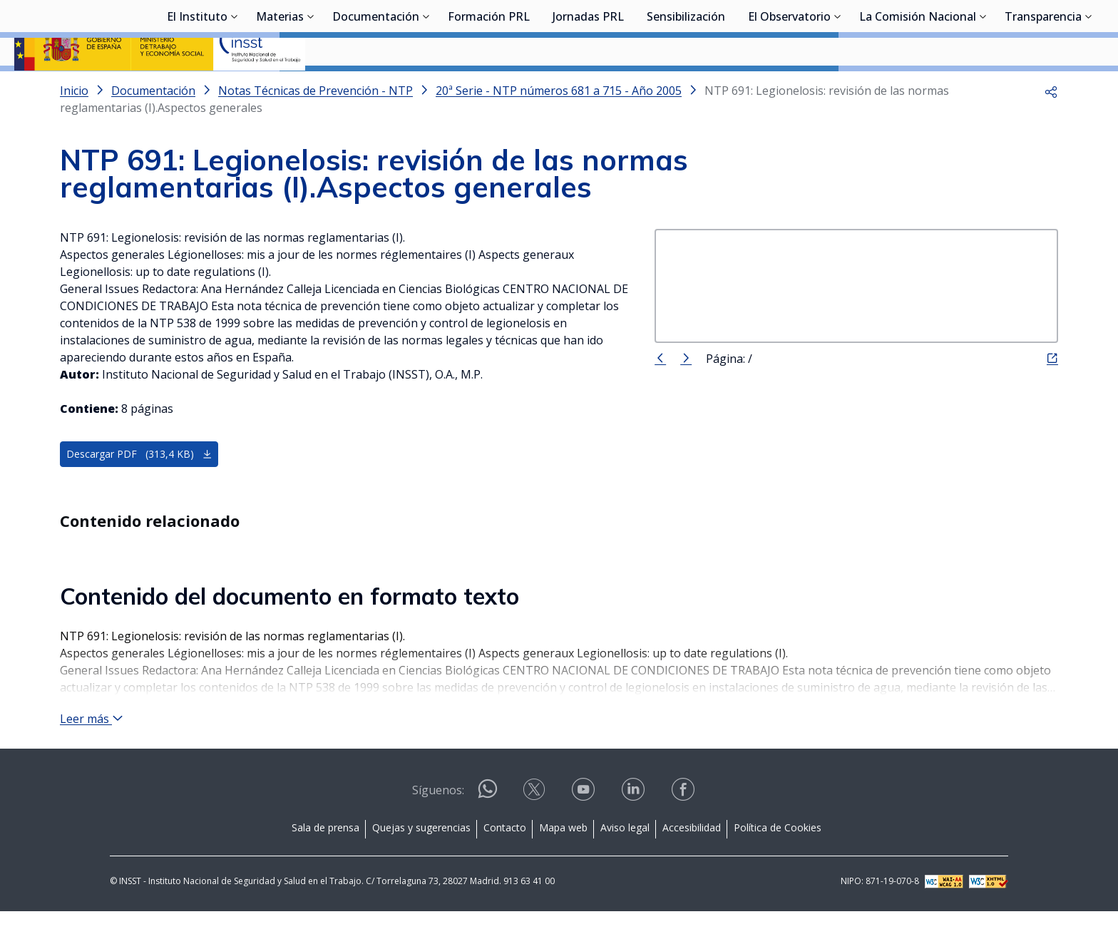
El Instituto (197, 89)
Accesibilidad (691, 865)
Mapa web (563, 865)
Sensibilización (686, 89)
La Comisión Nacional (917, 89)
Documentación (375, 89)
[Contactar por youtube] (585, 831)
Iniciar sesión (1049, 32)
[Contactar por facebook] (684, 831)
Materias (280, 89)
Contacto (504, 865)
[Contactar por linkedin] (634, 831)
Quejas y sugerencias (421, 865)
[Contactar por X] (535, 831)
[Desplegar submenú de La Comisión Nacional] (983, 88)
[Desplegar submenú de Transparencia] (1089, 88)
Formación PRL (489, 89)
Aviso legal (625, 865)
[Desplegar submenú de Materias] (311, 88)
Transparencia (1043, 89)
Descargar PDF (139, 491)
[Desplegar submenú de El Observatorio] (838, 88)
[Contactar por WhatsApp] (487, 832)
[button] (1051, 128)
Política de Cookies (777, 865)
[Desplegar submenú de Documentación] (426, 88)
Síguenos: (438, 828)
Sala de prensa (325, 865)
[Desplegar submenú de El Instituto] (234, 88)
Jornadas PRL (588, 89)
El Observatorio (789, 89)
